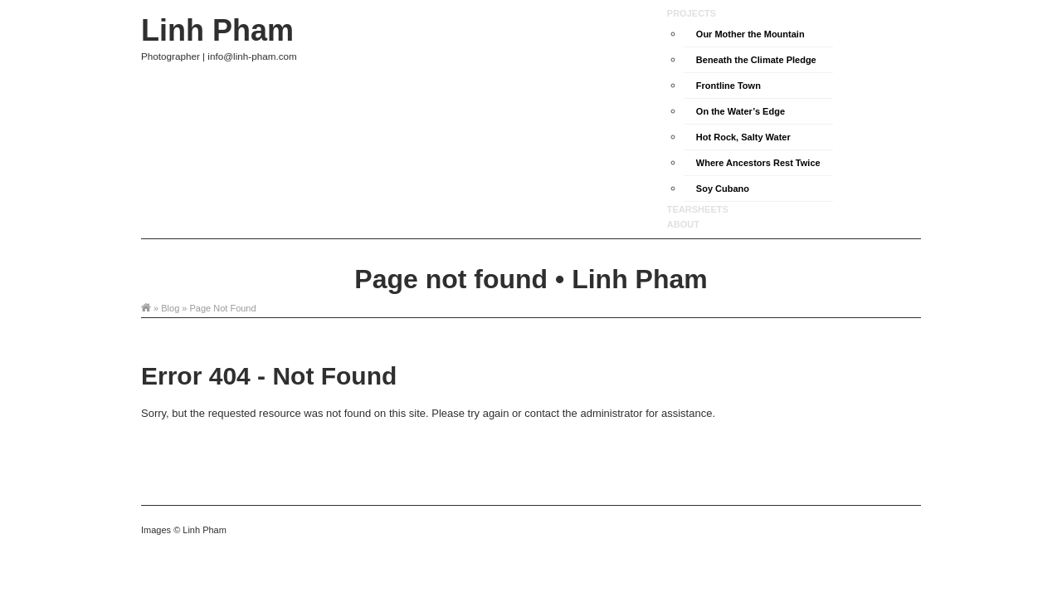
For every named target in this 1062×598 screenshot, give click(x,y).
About (683, 224)
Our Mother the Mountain (750, 34)
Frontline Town (728, 86)
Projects (691, 13)
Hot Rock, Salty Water (743, 137)
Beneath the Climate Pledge (756, 60)
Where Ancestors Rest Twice (758, 163)
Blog (170, 308)
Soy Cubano (722, 189)
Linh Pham (217, 30)
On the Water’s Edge (740, 111)
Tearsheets (697, 209)
